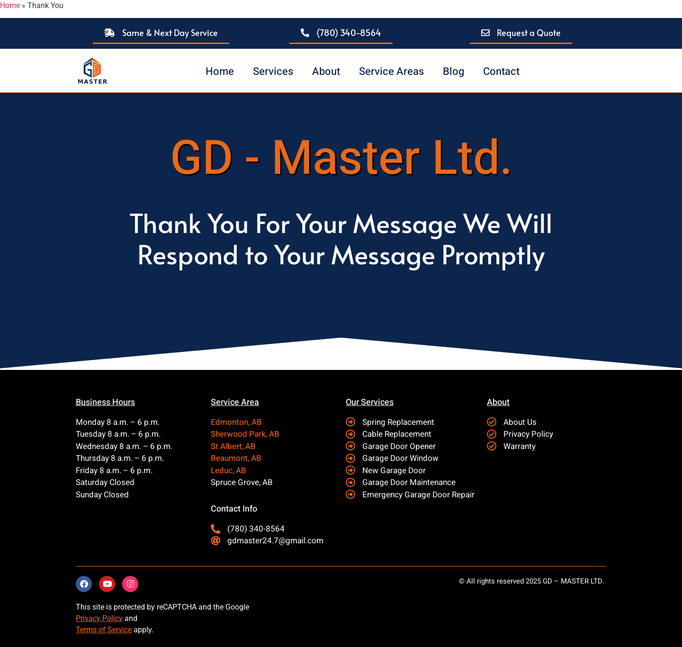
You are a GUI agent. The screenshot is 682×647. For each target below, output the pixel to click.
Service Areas (391, 71)
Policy (111, 618)
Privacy (88, 618)
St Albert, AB (233, 446)
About (326, 71)
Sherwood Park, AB (245, 434)
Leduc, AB (228, 470)
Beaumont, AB (236, 458)
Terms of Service (104, 629)
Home (10, 5)
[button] (161, 33)
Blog (453, 71)
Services (273, 71)
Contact (501, 71)
